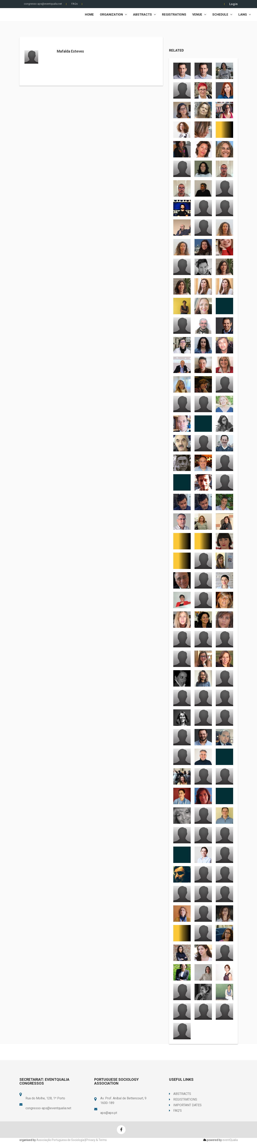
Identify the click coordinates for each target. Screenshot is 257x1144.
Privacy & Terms (96, 1140)
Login (233, 4)
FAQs (74, 3)
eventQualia (230, 1140)
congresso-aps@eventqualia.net (43, 3)
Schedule (222, 14)
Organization (113, 14)
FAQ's (175, 1110)
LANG (244, 14)
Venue (199, 14)
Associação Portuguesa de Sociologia (60, 1140)
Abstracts (144, 14)
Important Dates (185, 1105)
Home (89, 14)
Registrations (174, 14)
